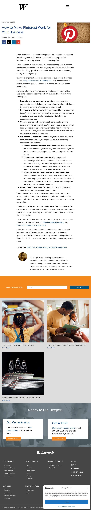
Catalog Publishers (9, 473)
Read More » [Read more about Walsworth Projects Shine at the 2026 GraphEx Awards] (6, 400)
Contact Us (76, 475)
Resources (7, 490)
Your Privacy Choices (42, 507)
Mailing (29, 476)
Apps (28, 493)
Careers (75, 468)
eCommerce (30, 490)
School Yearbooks (9, 476)
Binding (29, 473)
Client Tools (77, 472)
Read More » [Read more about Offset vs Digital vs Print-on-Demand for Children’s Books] (51, 348)
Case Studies (8, 493)
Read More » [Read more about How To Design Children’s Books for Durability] (6, 348)
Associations (7, 465)
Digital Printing (31, 471)
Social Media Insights (58, 247)
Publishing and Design (55, 465)
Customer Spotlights (10, 495)
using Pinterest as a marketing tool (37, 80)
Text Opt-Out (52, 468)
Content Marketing (40, 247)
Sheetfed (29, 468)
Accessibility (31, 507)
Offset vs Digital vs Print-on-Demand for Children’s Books (67, 345)
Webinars (7, 498)
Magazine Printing (9, 468)
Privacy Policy (71, 506)
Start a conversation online (63, 427)
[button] (87, 488)
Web (28, 465)
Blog (29, 247)
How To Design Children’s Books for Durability (18, 345)
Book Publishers (8, 471)
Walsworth (16, 507)
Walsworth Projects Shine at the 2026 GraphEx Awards (21, 397)
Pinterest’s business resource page (31, 225)
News (73, 461)
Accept (67, 502)
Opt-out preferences (63, 506)
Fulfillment (29, 479)
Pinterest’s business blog (53, 222)
